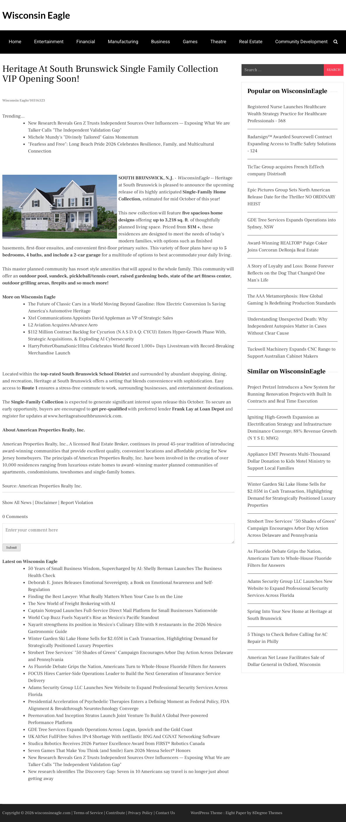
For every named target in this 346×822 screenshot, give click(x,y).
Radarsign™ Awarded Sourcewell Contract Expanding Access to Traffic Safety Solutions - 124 (291, 144)
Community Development (301, 41)
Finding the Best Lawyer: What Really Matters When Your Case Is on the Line (105, 597)
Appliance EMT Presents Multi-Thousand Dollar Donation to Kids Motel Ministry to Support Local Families (289, 461)
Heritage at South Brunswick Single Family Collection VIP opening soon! (110, 74)
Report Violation (76, 503)
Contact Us (165, 813)
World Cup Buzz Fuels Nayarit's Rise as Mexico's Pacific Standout (93, 618)
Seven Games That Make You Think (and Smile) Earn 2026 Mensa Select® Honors (109, 751)
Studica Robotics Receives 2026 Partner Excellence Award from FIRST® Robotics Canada (116, 744)
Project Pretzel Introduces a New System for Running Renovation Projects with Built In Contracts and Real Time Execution (291, 394)
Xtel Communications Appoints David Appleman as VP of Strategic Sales (100, 318)
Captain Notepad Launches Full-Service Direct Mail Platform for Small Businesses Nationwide (122, 611)
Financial (85, 41)
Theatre (218, 41)
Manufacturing (123, 41)
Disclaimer (46, 503)
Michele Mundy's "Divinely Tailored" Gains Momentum (83, 137)
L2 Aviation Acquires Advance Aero (62, 325)
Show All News (17, 503)
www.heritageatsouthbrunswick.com (84, 416)
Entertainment (49, 41)
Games (190, 41)
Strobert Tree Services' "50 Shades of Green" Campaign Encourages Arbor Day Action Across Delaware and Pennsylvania (291, 528)
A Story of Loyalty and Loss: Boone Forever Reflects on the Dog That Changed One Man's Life (290, 273)
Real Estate (251, 41)
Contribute (115, 813)
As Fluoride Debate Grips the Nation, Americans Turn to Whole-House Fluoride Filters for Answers (127, 667)
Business (160, 41)
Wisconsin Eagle (36, 15)
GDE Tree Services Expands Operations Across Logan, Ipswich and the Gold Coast (110, 730)
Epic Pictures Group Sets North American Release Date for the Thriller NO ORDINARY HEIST (291, 197)
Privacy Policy (140, 813)
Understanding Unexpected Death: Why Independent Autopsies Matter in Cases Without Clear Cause (287, 326)
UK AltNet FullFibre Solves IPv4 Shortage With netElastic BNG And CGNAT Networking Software (124, 737)
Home (15, 41)
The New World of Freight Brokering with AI (71, 604)
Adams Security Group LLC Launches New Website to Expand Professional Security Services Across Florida (290, 589)
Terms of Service (88, 813)
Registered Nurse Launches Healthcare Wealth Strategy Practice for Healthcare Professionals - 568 (286, 114)
